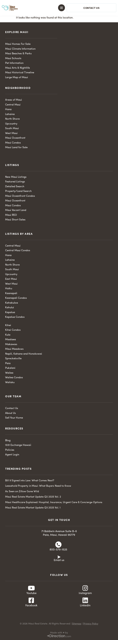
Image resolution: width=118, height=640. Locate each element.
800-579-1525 (58, 549)
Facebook (31, 605)
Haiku (8, 288)
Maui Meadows (14, 349)
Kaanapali (11, 293)
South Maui (12, 128)
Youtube (31, 593)
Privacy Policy (90, 624)
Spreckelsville (13, 358)
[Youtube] (31, 588)
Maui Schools (13, 58)
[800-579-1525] (58, 544)
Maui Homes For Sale (17, 44)
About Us (10, 413)
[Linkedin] (85, 600)
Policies (9, 450)
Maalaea (10, 339)
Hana (8, 109)
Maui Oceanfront (15, 138)
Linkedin (85, 605)
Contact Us (11, 408)
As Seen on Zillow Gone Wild (22, 491)
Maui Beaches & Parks (18, 53)
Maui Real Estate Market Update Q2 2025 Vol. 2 (33, 497)
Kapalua (10, 312)
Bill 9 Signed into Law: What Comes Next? (29, 480)
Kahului (9, 307)
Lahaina (10, 114)
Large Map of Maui (16, 77)
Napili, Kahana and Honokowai (23, 354)
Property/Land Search (18, 191)
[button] (56, 7)
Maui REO (11, 215)
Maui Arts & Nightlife (17, 68)
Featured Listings (15, 181)
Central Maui (12, 105)
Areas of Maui (13, 100)
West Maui (11, 133)
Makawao (11, 344)
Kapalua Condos (15, 317)
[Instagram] (85, 588)
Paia (8, 363)
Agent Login (12, 454)
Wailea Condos (14, 377)
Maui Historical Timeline (19, 72)
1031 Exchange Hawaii (18, 445)
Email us (59, 560)
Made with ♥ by (59, 633)
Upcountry (11, 124)
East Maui (11, 279)
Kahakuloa (11, 303)
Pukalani (10, 368)
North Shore (12, 119)
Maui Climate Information (20, 49)
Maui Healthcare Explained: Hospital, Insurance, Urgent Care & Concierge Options (53, 502)
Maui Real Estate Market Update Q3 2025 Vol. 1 (32, 508)
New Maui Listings (16, 177)
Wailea (9, 373)
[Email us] (59, 556)
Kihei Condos (13, 330)
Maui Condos (13, 143)
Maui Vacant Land (15, 210)
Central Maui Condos (17, 250)
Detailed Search (14, 186)
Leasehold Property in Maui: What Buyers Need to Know (38, 486)
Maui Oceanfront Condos (20, 196)
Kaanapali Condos (16, 298)
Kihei (8, 325)
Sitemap (76, 624)
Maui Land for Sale (16, 147)
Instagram (85, 593)
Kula (7, 335)
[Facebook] (31, 600)
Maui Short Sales (15, 220)
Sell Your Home (14, 418)
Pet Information (14, 63)
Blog (8, 440)
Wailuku (9, 382)
